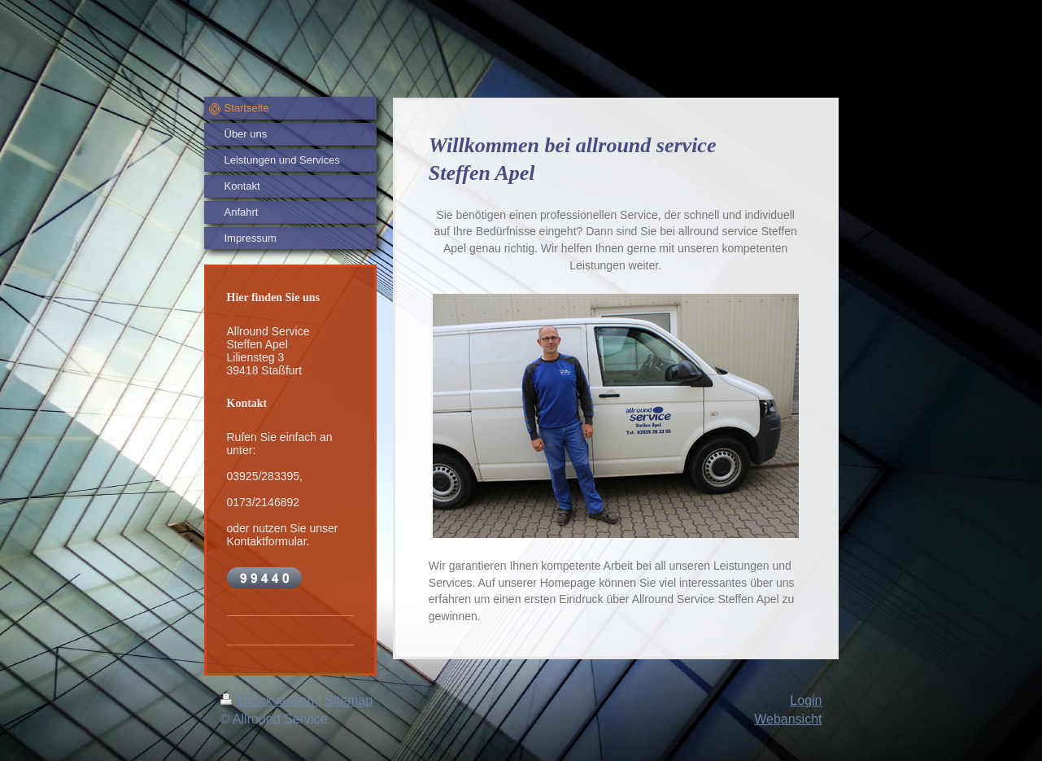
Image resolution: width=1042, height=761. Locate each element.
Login (806, 700)
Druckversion (269, 700)
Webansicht (788, 719)
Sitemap (349, 700)
